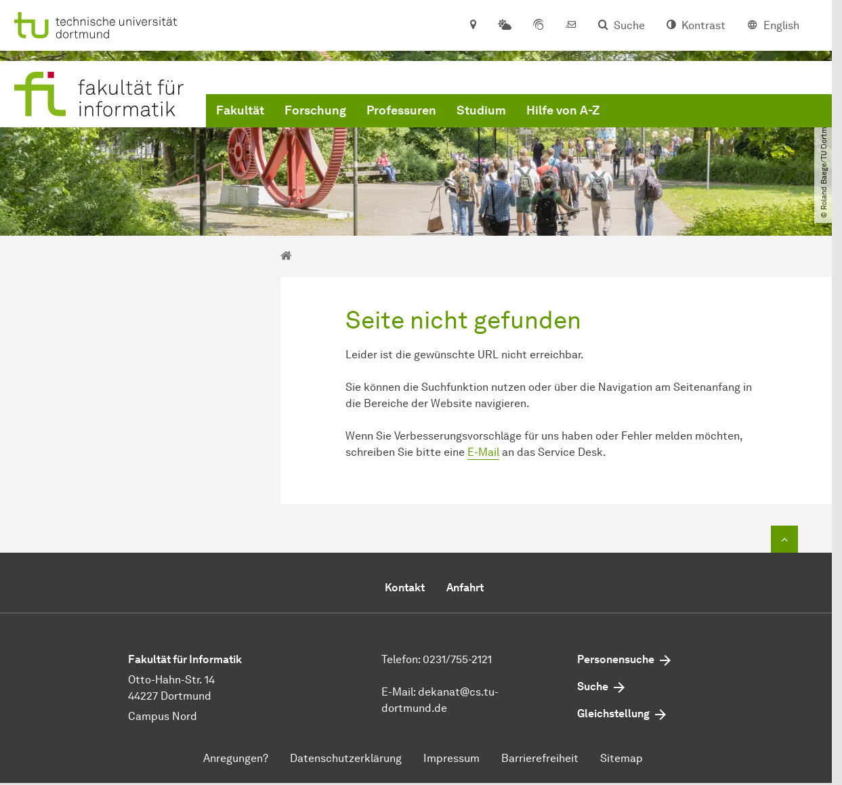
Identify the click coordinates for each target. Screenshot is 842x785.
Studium (481, 110)
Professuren (401, 110)
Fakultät (240, 110)
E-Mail (483, 452)
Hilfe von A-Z (562, 110)
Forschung (315, 110)
